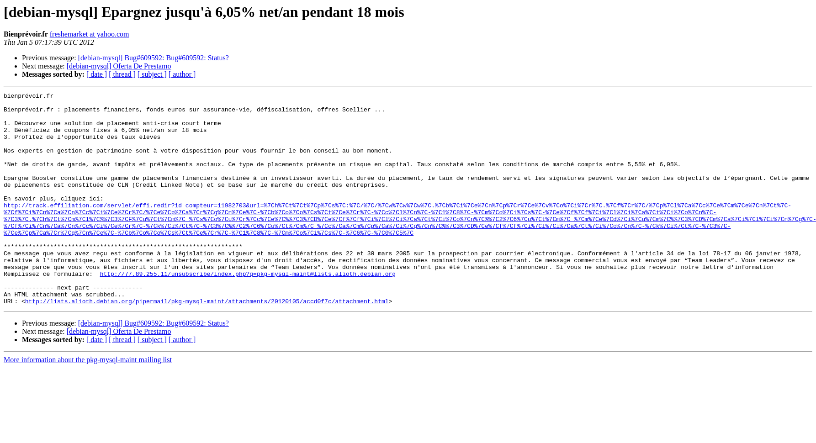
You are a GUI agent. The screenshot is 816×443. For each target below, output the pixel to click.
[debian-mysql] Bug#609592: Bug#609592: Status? (153, 58)
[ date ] (96, 74)
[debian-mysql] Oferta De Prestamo (119, 66)
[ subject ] (152, 74)
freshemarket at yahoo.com (89, 34)
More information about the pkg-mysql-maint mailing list (88, 402)
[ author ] (182, 74)
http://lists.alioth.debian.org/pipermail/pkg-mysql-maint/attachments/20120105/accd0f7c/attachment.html (207, 343)
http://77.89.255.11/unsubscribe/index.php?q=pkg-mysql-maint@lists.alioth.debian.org (248, 310)
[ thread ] (122, 74)
